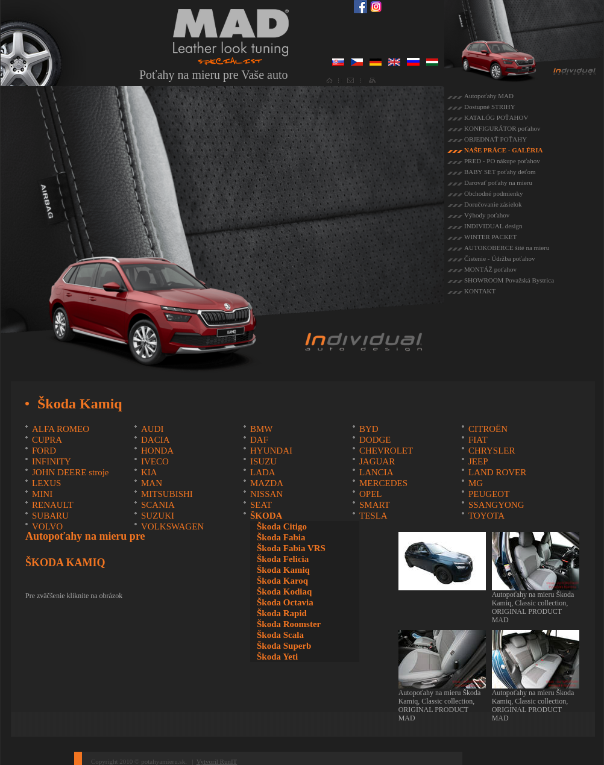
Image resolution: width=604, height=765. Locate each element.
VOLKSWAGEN (172, 526)
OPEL (370, 494)
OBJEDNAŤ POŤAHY (495, 139)
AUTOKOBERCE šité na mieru (506, 247)
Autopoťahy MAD (489, 95)
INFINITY (51, 461)
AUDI (152, 429)
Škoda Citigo (282, 526)
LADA (262, 472)
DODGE (375, 440)
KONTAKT (479, 291)
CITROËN (488, 429)
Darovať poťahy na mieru (498, 182)
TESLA (373, 515)
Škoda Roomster (289, 624)
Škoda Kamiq (283, 570)
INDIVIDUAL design (493, 226)
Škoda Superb (284, 646)
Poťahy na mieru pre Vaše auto (213, 74)
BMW (261, 429)
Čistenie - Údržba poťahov (499, 258)
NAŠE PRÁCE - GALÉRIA (503, 150)
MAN (151, 483)
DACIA (155, 440)
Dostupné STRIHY (489, 106)
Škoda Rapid (282, 613)
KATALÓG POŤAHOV (496, 117)
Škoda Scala (280, 635)
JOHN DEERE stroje (70, 472)
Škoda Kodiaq (284, 591)
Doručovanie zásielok (493, 204)
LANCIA (376, 472)
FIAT (478, 440)
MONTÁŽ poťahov (490, 269)
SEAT (261, 505)
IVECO (155, 461)
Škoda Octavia (285, 602)
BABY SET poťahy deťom (499, 171)
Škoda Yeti (277, 656)
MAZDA (266, 483)
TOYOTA (486, 515)
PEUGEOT (488, 494)
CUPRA (47, 440)
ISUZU (263, 461)
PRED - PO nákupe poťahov (502, 160)
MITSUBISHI (167, 494)
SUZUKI (157, 515)
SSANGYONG (496, 505)
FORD (44, 450)
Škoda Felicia (283, 559)
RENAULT (53, 505)
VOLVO (47, 526)
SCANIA (158, 505)
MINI (42, 494)
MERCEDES (383, 483)
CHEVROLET (386, 450)
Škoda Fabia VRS (291, 548)
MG (475, 483)
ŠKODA (266, 515)
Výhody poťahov (486, 215)
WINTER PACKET (490, 236)
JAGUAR (377, 461)
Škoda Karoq (282, 580)
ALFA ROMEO (60, 429)
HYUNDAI (271, 450)
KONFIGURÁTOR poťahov (502, 128)
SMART (374, 505)
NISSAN (266, 494)
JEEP (478, 461)
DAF (259, 440)
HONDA (157, 450)
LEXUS (46, 483)
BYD (369, 429)
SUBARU (50, 515)
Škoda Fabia (281, 537)
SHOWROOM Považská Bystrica (509, 280)
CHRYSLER (491, 450)
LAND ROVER (497, 472)
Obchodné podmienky (493, 193)
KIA (149, 472)
